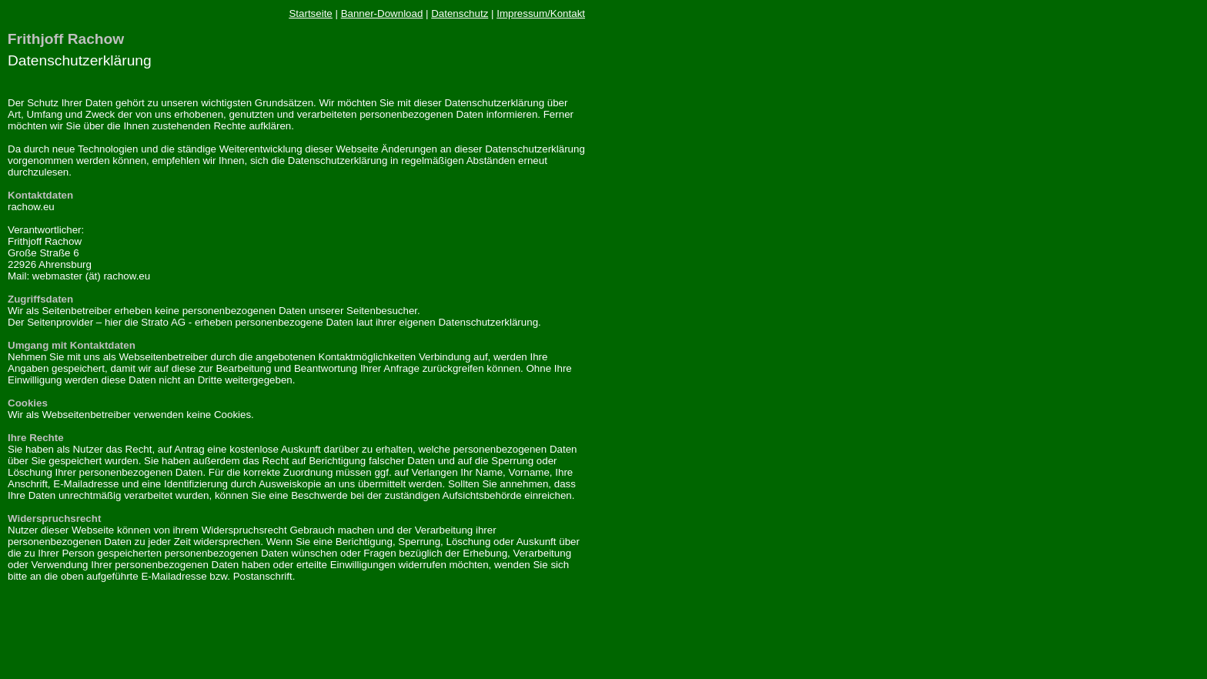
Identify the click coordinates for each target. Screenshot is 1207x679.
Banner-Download (382, 13)
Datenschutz (459, 13)
